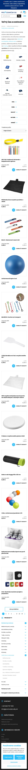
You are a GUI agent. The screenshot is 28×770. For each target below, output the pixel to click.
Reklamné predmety (7, 623)
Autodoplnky (6, 664)
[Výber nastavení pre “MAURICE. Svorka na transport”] (19, 325)
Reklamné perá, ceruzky (7, 626)
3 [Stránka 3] (8, 614)
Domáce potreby (6, 643)
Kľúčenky (3, 652)
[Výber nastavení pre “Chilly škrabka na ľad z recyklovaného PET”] (19, 365)
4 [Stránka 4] (11, 614)
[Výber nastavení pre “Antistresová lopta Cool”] (19, 287)
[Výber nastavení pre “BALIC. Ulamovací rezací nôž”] (19, 248)
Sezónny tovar (5, 684)
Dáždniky (3, 641)
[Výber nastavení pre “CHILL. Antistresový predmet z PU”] (19, 521)
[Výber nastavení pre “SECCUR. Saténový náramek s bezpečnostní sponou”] (19, 169)
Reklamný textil (5, 689)
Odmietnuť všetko (19, 757)
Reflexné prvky (6, 658)
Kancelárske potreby (6, 629)
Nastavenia (14, 762)
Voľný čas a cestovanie (7, 655)
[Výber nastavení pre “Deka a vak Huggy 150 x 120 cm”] (19, 483)
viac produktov (14, 609)
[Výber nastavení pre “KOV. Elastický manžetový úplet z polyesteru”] (19, 602)
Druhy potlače (5, 739)
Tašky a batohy (5, 635)
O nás (3, 734)
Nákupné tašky (5, 638)
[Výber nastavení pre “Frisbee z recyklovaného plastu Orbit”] (19, 444)
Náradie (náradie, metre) (9, 675)
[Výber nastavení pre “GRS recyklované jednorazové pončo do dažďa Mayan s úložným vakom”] (19, 406)
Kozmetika (4, 649)
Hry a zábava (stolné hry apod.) (11, 672)
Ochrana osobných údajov (14, 766)
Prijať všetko (8, 757)
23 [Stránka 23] (22, 614)
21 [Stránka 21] (16, 614)
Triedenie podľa (6, 127)
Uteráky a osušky (7, 661)
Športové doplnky (7, 669)
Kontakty (3, 741)
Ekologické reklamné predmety (10, 693)
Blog (2, 736)
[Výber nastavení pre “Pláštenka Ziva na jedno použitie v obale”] (19, 210)
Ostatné (5, 678)
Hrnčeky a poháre (6, 632)
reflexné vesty (12, 41)
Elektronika (4, 646)
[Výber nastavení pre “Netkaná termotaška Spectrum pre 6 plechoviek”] (19, 561)
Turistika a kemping (8, 666)
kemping (5, 46)
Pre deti (3, 682)
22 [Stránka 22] (19, 614)
